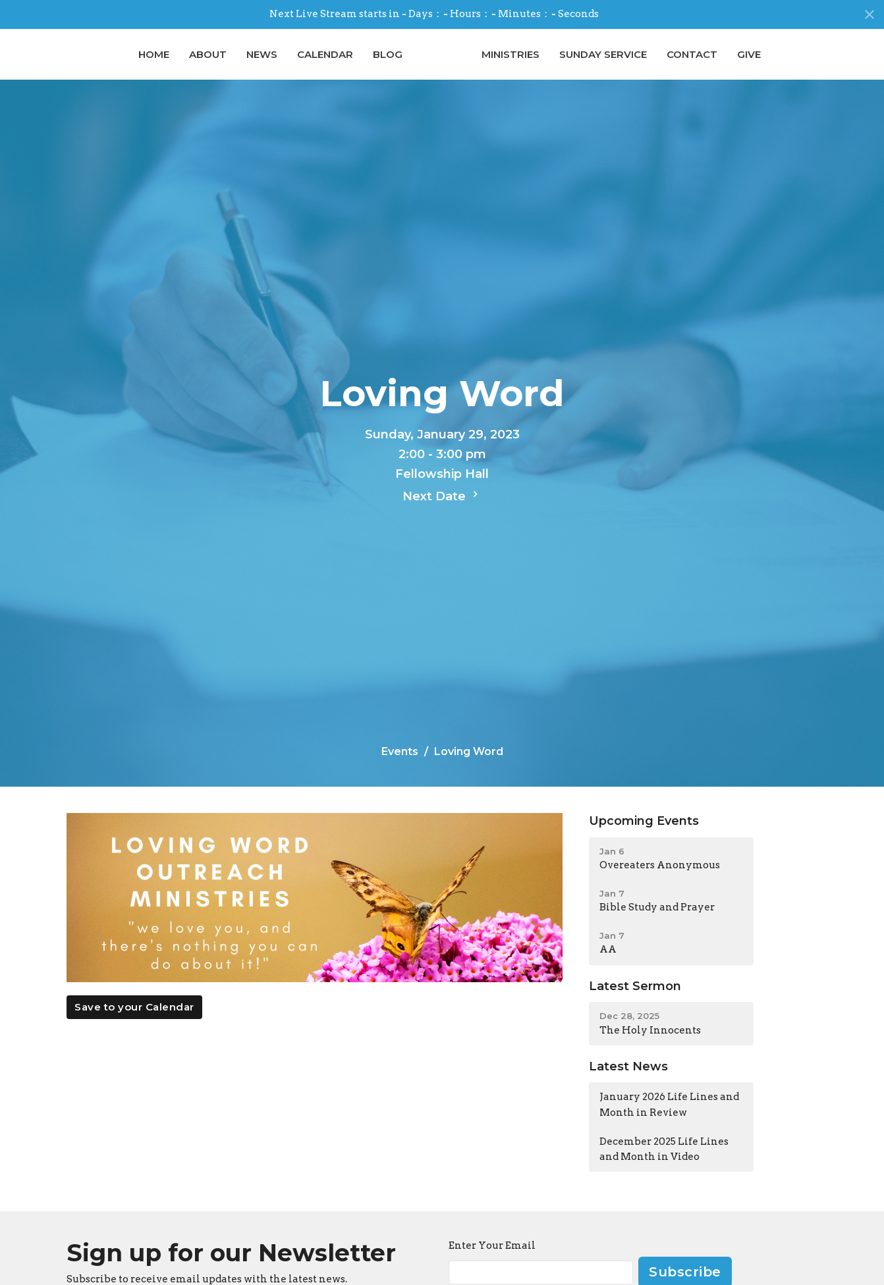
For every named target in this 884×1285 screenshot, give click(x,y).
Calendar (235, 64)
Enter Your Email (492, 1265)
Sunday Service (694, 64)
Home (63, 64)
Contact (783, 64)
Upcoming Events (644, 840)
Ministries (601, 64)
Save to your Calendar (134, 1027)
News (171, 64)
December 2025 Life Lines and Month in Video (664, 1169)
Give (840, 64)
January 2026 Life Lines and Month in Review (669, 1124)
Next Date (442, 515)
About (117, 64)
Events (399, 771)
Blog (297, 64)
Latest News (628, 1086)
